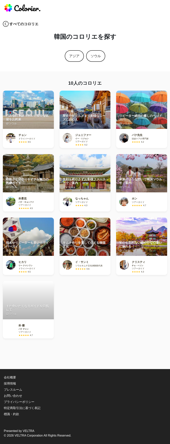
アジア (74, 56)
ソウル (96, 56)
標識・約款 (11, 414)
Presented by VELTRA (19, 431)
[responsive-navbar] (162, 8)
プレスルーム (13, 389)
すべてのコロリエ (23, 24)
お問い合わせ (13, 395)
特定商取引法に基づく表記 (22, 408)
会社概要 (10, 377)
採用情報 (10, 383)
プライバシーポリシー (19, 401)
